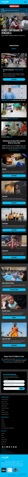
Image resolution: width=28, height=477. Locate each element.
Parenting (3, 410)
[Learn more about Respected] (14, 257)
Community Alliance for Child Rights (7, 428)
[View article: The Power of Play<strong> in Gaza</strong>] (14, 129)
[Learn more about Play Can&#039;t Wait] (14, 345)
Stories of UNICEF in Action (6, 451)
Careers (2, 419)
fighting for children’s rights (8, 360)
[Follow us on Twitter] (5, 447)
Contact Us (3, 461)
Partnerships (3, 426)
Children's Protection (4, 403)
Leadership (3, 423)
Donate (2, 435)
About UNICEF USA (5, 417)
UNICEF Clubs (3, 441)
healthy (19, 148)
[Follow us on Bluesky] (16, 447)
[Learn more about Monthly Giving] (14, 317)
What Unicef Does (5, 397)
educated (24, 148)
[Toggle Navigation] (25, 2)
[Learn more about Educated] (14, 203)
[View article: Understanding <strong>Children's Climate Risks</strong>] (14, 111)
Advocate (3, 433)
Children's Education (4, 399)
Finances (2, 421)
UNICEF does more (21, 359)
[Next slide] (26, 10)
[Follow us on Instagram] (11, 447)
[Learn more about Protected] (14, 230)
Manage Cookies (4, 452)
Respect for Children (4, 412)
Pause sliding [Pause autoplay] (3, 11)
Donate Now (14, 6)
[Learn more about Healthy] (14, 175)
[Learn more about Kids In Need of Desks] (14, 289)
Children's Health (4, 401)
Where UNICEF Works (5, 414)
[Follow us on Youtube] (9, 447)
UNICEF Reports (4, 449)
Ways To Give (3, 443)
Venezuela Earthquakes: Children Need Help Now (10, 10)
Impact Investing (4, 439)
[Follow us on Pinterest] (14, 447)
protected (11, 150)
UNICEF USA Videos (4, 453)
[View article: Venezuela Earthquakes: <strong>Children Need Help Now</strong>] (14, 68)
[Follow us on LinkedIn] (7, 447)
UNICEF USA (4, 2)
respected (17, 150)
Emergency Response (5, 408)
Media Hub (3, 448)
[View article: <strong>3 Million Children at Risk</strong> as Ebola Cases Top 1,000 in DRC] (14, 93)
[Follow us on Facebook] (3, 447)
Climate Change (4, 406)
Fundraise (3, 437)
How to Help (4, 431)
